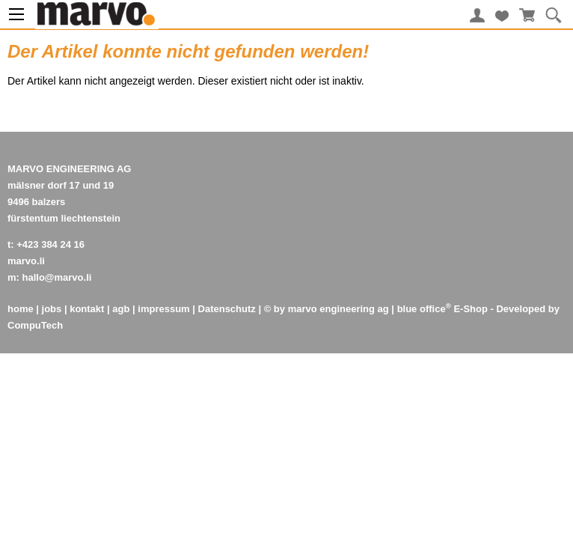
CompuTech (35, 325)
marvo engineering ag (338, 308)
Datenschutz (227, 308)
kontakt (87, 308)
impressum (163, 308)
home (20, 308)
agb (120, 308)
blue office (424, 308)
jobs (52, 308)
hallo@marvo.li (57, 277)
